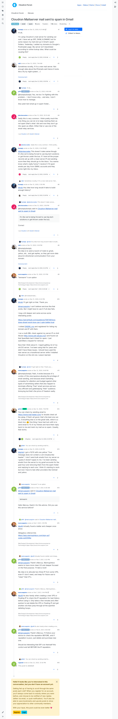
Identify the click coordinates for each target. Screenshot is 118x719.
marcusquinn (22, 274)
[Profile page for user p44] (13, 92)
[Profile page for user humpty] (13, 30)
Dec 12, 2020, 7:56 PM (41, 409)
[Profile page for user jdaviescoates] (13, 116)
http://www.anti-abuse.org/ (35, 336)
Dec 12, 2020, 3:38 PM (41, 205)
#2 (58, 63)
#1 (58, 29)
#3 (58, 91)
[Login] (115, 2)
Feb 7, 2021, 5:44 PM (40, 592)
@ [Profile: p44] (20, 526)
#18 (58, 630)
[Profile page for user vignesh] (13, 664)
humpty (20, 29)
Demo (91, 5)
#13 (58, 449)
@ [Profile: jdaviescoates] (24, 151)
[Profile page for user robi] (13, 64)
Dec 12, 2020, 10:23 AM (42, 115)
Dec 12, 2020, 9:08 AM (43, 91)
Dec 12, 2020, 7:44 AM (34, 63)
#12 (58, 409)
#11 (58, 370)
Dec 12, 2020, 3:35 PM (37, 184)
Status (85, 5)
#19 (58, 662)
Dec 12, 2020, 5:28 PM (34, 245)
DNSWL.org (29, 326)
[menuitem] (115, 2)
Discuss (15, 24)
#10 (58, 299)
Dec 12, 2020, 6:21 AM (37, 29)
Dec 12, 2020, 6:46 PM (41, 370)
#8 (58, 245)
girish (20, 409)
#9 (58, 274)
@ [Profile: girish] (21, 452)
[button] (3, 712)
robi (19, 63)
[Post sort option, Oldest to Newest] (73, 33)
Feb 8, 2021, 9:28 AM (43, 630)
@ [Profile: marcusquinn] (24, 306)
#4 (58, 115)
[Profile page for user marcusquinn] (13, 275)
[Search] (3, 23)
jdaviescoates (23, 115)
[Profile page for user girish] (13, 410)
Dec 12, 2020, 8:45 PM (37, 449)
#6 (58, 184)
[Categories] (3, 2)
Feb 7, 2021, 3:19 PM (40, 523)
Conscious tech (22, 77)
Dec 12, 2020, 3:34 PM (37, 148)
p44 (19, 91)
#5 (58, 148)
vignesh (20, 662)
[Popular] (3, 15)
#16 (58, 559)
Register (17, 712)
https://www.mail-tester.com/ (29, 415)
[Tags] (3, 11)
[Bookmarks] (3, 19)
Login (24, 712)
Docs (98, 5)
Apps (79, 5)
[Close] (56, 682)
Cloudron (24, 134)
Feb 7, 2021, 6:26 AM (43, 488)
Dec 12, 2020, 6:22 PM (37, 299)
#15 (58, 523)
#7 (58, 205)
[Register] (115, 6)
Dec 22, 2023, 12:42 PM (38, 662)
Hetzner (37, 134)
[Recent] (3, 6)
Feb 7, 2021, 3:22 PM (43, 559)
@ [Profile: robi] (20, 188)
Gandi (31, 134)
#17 (58, 592)
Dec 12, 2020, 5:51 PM (41, 274)
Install (103, 5)
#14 (58, 488)
